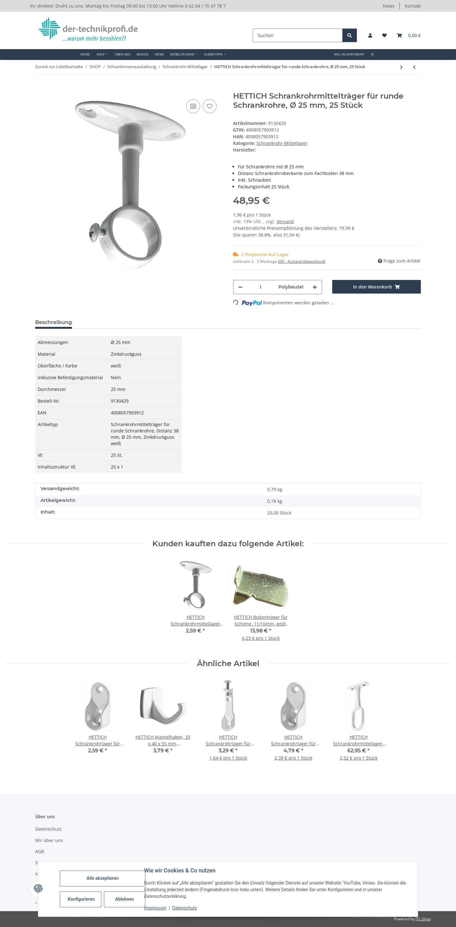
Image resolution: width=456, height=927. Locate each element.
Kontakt (413, 6)
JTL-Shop (423, 919)
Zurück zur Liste (50, 66)
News (389, 6)
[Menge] (260, 287)
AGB (39, 851)
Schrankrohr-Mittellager (281, 143)
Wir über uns (49, 840)
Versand (285, 221)
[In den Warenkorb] (40, 88)
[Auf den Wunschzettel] (210, 106)
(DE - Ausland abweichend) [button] (301, 261)
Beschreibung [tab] (53, 322)
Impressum (155, 908)
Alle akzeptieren (102, 878)
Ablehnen (124, 899)
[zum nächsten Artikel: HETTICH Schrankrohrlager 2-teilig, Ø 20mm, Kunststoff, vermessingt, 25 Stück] (401, 67)
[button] (370, 35)
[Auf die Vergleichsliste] (193, 106)
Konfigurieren (81, 899)
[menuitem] (85, 54)
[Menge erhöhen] (315, 287)
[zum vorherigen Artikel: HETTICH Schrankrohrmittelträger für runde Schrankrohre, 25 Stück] (414, 67)
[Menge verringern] (240, 287)
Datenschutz (184, 908)
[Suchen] (298, 35)
